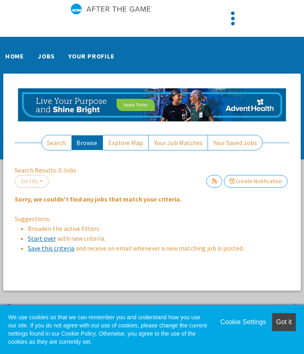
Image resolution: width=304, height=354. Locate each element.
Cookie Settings (243, 321)
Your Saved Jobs (235, 143)
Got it (284, 321)
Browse (86, 143)
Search (56, 143)
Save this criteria (51, 248)
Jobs (46, 56)
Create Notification (256, 181)
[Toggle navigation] (233, 18)
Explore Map (125, 143)
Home (14, 56)
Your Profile (91, 56)
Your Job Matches (178, 143)
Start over (42, 238)
